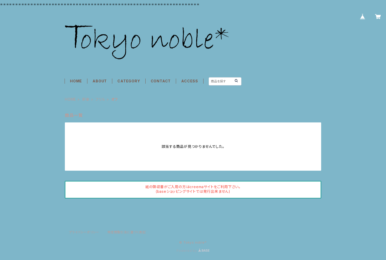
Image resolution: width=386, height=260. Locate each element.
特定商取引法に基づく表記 (126, 232)
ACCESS (189, 81)
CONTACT (161, 81)
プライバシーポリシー (84, 232)
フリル (100, 99)
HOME (76, 81)
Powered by (193, 251)
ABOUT (100, 81)
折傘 (86, 99)
